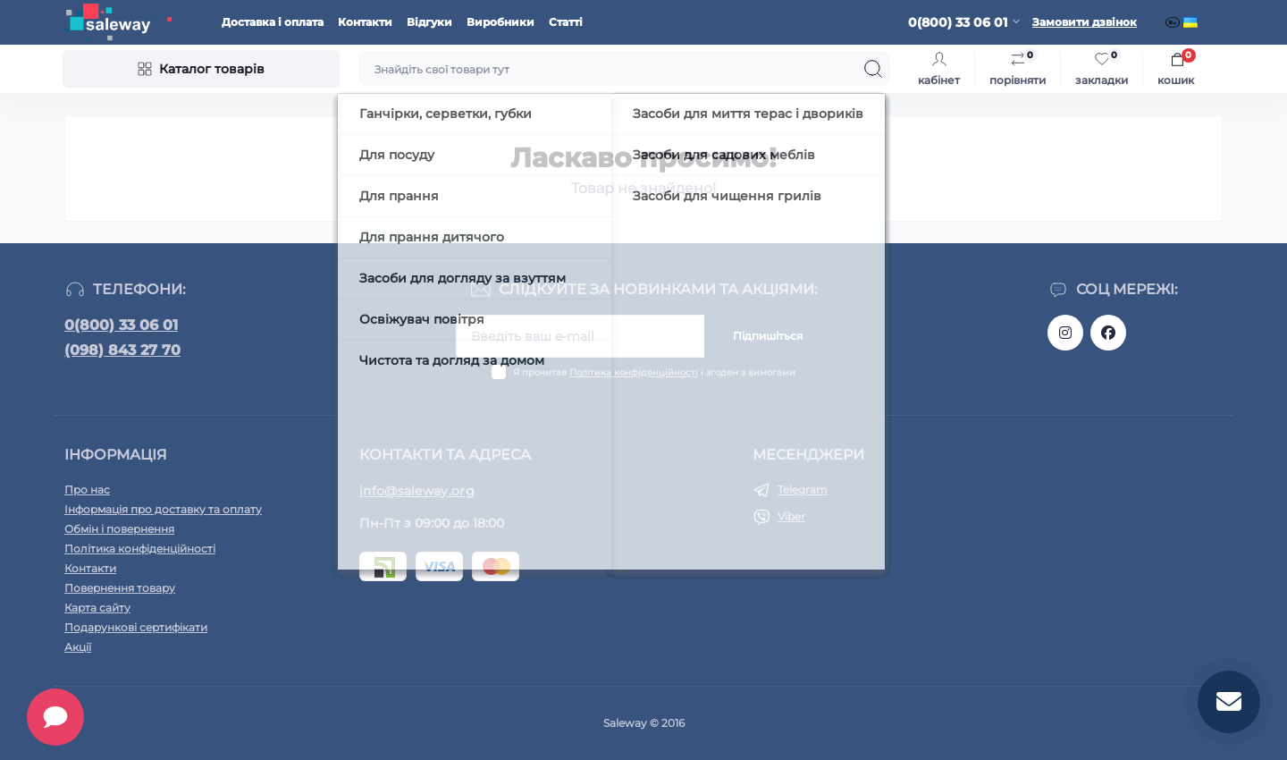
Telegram (803, 489)
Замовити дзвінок (1084, 22)
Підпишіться (768, 335)
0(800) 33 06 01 (121, 325)
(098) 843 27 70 (122, 350)
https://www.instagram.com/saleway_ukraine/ (1065, 332)
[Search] (873, 69)
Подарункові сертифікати (135, 627)
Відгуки (429, 22)
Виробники (500, 22)
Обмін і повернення (119, 529)
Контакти (365, 22)
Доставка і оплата (273, 22)
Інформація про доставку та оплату (163, 509)
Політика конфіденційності (633, 372)
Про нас (87, 489)
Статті (566, 22)
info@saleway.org (417, 491)
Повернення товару (119, 588)
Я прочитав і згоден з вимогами (654, 372)
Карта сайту (97, 607)
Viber (791, 516)
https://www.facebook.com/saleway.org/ (1108, 332)
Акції (77, 647)
